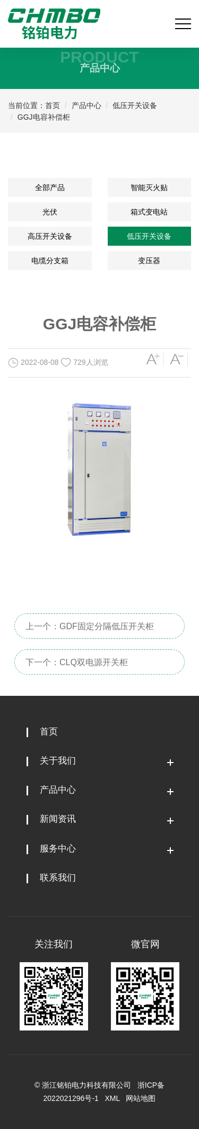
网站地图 (140, 1098)
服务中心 (58, 849)
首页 (52, 105)
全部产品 (50, 187)
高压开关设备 (50, 236)
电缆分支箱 (49, 260)
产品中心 (86, 105)
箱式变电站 (149, 212)
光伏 (49, 212)
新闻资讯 (58, 819)
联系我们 (58, 878)
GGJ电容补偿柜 (44, 117)
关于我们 (58, 761)
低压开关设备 (135, 105)
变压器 (149, 260)
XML (112, 1098)
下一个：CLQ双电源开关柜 (76, 673)
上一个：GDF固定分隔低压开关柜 (89, 637)
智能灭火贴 (149, 187)
